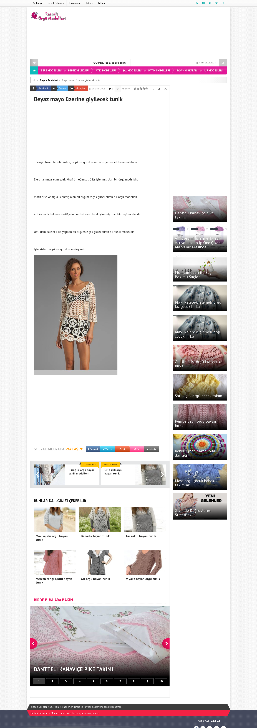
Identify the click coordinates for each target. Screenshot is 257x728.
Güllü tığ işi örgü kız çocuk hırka (197, 363)
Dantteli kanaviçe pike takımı (116, 62)
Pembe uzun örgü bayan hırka (195, 423)
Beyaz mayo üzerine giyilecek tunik (81, 80)
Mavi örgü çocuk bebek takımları (194, 482)
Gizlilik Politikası (55, 3)
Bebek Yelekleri (78, 70)
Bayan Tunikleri (49, 80)
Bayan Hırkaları (187, 70)
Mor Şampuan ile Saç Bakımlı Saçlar (193, 274)
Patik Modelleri (159, 70)
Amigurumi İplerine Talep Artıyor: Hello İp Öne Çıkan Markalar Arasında (198, 242)
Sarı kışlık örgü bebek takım (198, 395)
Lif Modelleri (213, 70)
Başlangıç (37, 3)
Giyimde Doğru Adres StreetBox (193, 512)
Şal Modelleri (132, 70)
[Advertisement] (162, 33)
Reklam (101, 3)
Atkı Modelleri (106, 70)
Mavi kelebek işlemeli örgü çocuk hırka (198, 334)
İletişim (89, 3)
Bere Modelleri (51, 70)
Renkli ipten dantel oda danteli (195, 453)
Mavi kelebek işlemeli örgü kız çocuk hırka (198, 304)
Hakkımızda (74, 3)
